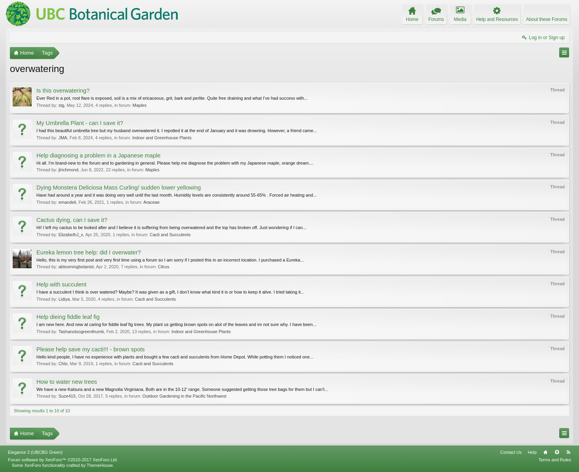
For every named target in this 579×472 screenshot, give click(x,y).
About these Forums (546, 19)
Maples (139, 105)
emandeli (67, 202)
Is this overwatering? (62, 90)
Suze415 (67, 396)
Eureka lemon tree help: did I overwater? (88, 252)
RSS (568, 452)
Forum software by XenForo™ (63, 459)
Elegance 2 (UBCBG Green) (35, 452)
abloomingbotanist (76, 266)
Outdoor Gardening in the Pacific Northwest (184, 396)
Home (545, 452)
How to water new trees (66, 382)
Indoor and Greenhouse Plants (162, 137)
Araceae (151, 202)
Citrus (163, 266)
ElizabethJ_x (71, 234)
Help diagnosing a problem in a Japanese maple (98, 155)
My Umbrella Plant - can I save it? (79, 123)
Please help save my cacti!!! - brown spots (90, 349)
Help (532, 452)
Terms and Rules (554, 459)
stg (62, 105)
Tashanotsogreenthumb (81, 331)
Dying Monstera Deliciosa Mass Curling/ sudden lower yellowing (118, 187)
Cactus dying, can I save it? (71, 220)
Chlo (63, 363)
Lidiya (64, 299)
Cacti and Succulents (170, 234)
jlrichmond (68, 169)
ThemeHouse (100, 465)
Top (557, 452)
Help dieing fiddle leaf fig (68, 317)
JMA (63, 137)
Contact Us (511, 452)
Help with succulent (61, 284)
